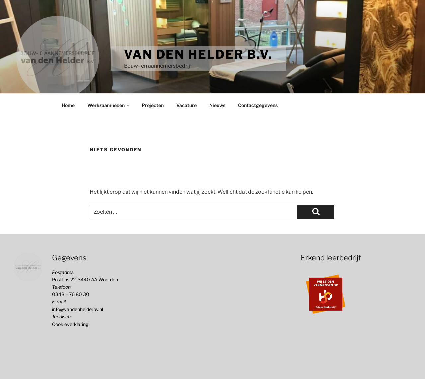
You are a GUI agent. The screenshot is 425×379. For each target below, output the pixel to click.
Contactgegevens (258, 105)
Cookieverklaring (70, 324)
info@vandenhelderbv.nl (77, 309)
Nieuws (217, 105)
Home (68, 105)
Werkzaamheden (109, 105)
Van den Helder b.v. (198, 54)
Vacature (186, 105)
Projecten (153, 105)
